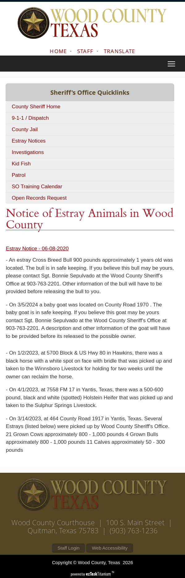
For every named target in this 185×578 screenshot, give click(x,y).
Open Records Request (39, 198)
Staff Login (68, 548)
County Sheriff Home (36, 107)
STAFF (85, 51)
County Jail (25, 129)
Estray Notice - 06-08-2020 (37, 249)
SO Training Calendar (37, 186)
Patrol (18, 175)
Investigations (28, 152)
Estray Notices (29, 141)
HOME (58, 51)
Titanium (99, 574)
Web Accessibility (110, 548)
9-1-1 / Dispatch (30, 118)
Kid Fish (21, 164)
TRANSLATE (119, 51)
